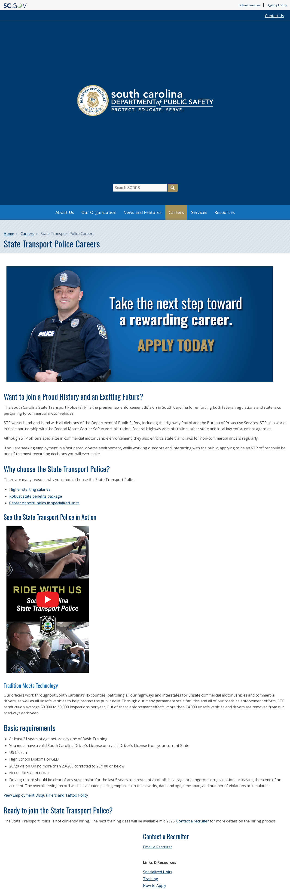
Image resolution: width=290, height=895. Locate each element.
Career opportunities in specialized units (44, 502)
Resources (224, 212)
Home (9, 233)
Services (199, 212)
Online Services (249, 5)
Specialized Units (157, 871)
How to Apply (154, 885)
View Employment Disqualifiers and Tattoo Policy (46, 795)
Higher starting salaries (29, 489)
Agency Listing (277, 5)
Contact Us (274, 15)
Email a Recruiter (157, 846)
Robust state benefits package (35, 496)
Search (173, 188)
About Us (64, 212)
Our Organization (98, 212)
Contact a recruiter (192, 821)
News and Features (142, 212)
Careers (176, 212)
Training (150, 878)
